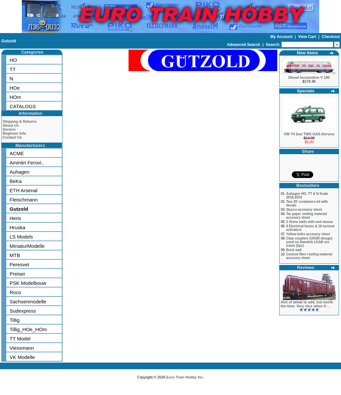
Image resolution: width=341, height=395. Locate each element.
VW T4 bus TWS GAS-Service (309, 134)
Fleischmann (24, 199)
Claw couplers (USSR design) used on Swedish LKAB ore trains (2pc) (309, 242)
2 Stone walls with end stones (309, 222)
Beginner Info (14, 133)
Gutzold (8, 41)
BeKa (16, 181)
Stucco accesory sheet (304, 209)
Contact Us (12, 137)
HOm (15, 97)
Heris (15, 218)
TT (13, 69)
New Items (307, 52)
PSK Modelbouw (28, 283)
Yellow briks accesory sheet (308, 234)
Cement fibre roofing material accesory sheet (309, 256)
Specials (306, 90)
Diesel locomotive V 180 (309, 77)
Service (9, 129)
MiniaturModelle (27, 246)
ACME (17, 153)
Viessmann (22, 348)
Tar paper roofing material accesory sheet (306, 215)
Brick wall (294, 250)
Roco (15, 292)
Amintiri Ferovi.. (27, 162)
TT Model (20, 338)
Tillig (14, 320)
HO (13, 60)
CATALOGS (23, 106)
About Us (11, 125)
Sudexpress (23, 311)
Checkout (331, 36)
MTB (15, 255)
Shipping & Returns (20, 121)
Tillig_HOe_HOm (28, 329)
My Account (282, 36)
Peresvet (19, 264)
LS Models (21, 237)
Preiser (17, 274)
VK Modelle (22, 357)
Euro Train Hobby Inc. (185, 377)
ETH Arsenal (23, 190)
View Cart (307, 36)
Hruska (17, 227)
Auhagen (19, 172)
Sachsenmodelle (28, 301)
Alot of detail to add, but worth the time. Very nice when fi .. (307, 304)
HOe (15, 88)
